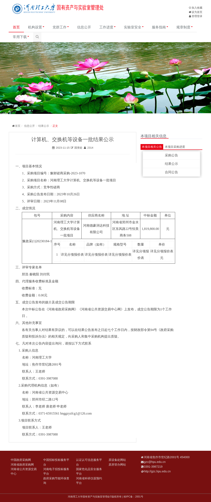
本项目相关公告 (152, 146)
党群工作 (61, 27)
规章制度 (184, 27)
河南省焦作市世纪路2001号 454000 (167, 457)
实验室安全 (134, 27)
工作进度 (107, 27)
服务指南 (160, 27)
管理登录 (197, 16)
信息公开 (84, 27)
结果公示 (43, 125)
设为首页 (197, 12)
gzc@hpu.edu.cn (154, 462)
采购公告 (171, 155)
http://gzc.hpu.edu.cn (157, 471)
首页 (16, 27)
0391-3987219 (153, 466)
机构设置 (36, 27)
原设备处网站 (117, 459)
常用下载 (21, 37)
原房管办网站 (117, 464)
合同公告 (171, 172)
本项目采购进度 (175, 146)
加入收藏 (197, 7)
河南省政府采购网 (22, 464)
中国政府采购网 (21, 459)
